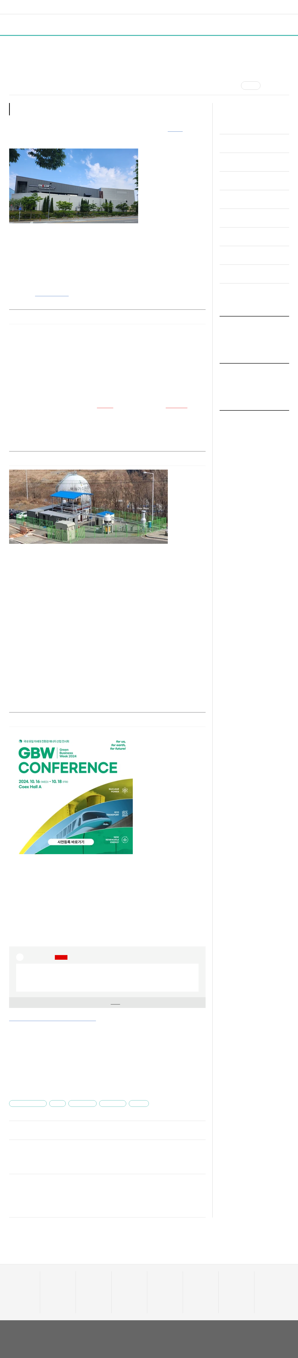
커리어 (175, 7)
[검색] (285, 6)
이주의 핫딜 (123, 1279)
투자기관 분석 (18, 1285)
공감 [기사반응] (255, 85)
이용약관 (255, 1323)
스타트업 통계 (18, 1273)
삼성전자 (99, 399)
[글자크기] (277, 85)
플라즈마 (133, 1095)
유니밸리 (265, 1279)
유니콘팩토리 (26, 7)
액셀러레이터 (268, 1273)
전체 (17, 24)
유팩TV (192, 1273)
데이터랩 (76, 7)
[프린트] (286, 85)
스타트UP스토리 (104, 7)
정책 (65, 24)
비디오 (158, 7)
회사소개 (239, 1323)
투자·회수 (122, 1273)
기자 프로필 (267, 1296)
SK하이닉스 (173, 399)
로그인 (276, 7)
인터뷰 (101, 24)
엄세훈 (56, 1095)
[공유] (268, 85)
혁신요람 (193, 7)
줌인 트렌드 (159, 1273)
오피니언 (213, 7)
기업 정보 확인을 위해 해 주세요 (106, 993)
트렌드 (142, 7)
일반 (48, 24)
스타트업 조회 (18, 1279)
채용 (226, 1273)
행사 (82, 24)
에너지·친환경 (80, 1095)
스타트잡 (229, 1279)
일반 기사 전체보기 (237, 466)
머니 (126, 7)
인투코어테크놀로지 (27, 1095)
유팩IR (192, 1279)
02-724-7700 (33, 1339)
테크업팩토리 (160, 1279)
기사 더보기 (194, 1024)
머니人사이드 (125, 1285)
